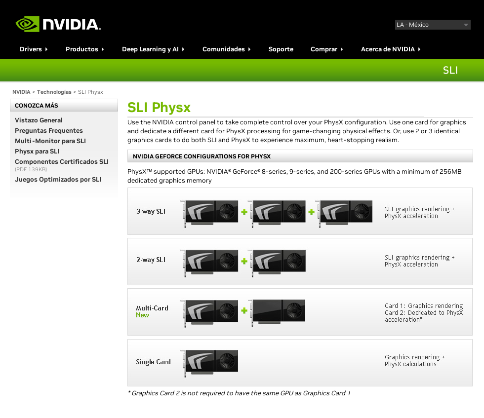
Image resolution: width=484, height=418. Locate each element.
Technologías (54, 91)
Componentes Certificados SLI (62, 161)
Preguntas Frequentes (49, 130)
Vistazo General (39, 120)
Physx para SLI (37, 151)
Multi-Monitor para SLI (50, 141)
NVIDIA (21, 91)
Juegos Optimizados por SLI (58, 179)
